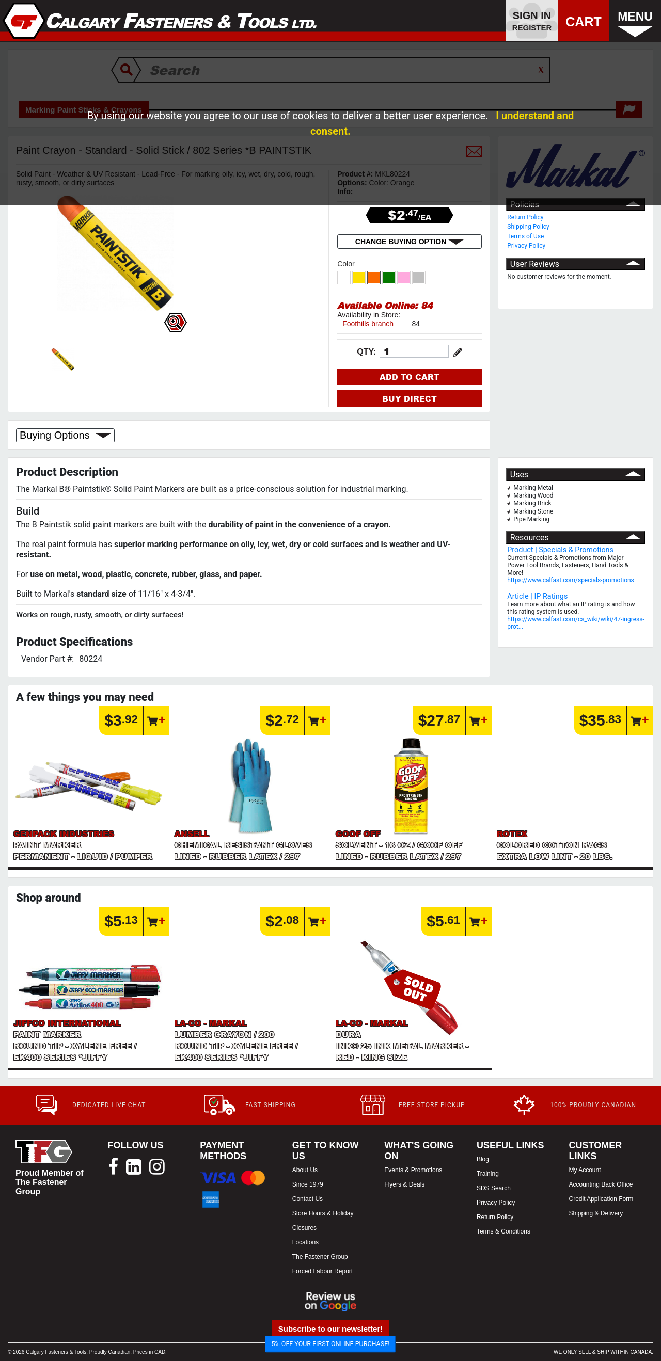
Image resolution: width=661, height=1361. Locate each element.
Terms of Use (525, 236)
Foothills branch (368, 323)
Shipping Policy (528, 226)
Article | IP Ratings (537, 596)
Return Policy (525, 217)
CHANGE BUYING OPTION (409, 241)
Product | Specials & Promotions (560, 550)
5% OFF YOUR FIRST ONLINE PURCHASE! (331, 1344)
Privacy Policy (526, 245)
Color (346, 264)
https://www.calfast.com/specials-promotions (570, 580)
